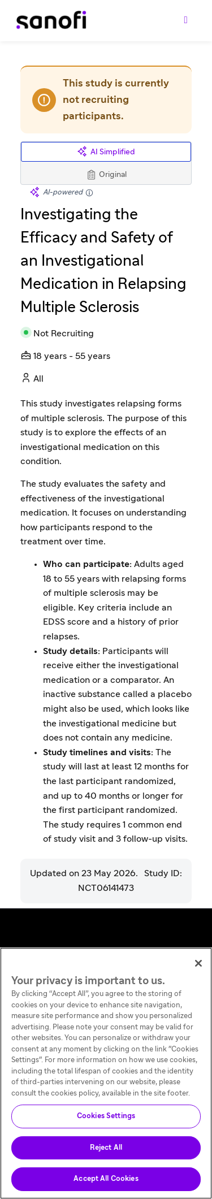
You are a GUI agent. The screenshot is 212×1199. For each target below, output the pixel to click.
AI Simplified (106, 152)
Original (106, 174)
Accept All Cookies (105, 1179)
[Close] (198, 963)
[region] (106, 1073)
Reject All (106, 1148)
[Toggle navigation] (186, 20)
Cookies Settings (106, 1116)
